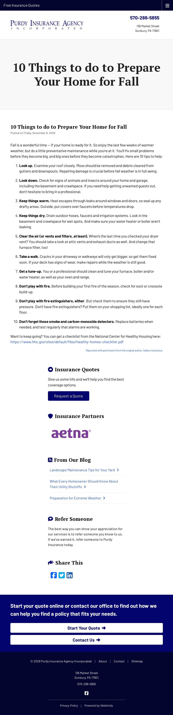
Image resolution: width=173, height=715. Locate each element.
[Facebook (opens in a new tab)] (54, 575)
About (103, 661)
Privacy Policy (69, 705)
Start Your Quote (86, 628)
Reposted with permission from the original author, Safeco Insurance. (124, 350)
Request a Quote (68, 395)
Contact (119, 661)
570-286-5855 (144, 17)
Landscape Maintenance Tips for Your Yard (84, 470)
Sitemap (137, 661)
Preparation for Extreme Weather (77, 498)
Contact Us (86, 639)
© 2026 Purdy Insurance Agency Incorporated (61, 661)
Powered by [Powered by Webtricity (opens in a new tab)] (98, 705)
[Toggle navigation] (167, 5)
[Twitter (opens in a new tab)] (62, 575)
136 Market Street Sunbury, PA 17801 (86, 675)
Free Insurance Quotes (22, 5)
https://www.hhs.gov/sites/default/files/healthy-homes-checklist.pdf (67, 341)
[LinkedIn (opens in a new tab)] (70, 575)
